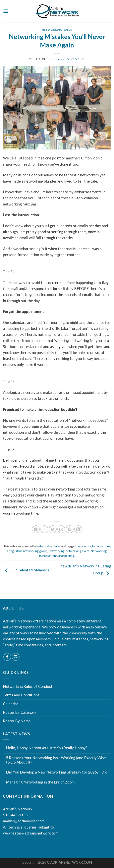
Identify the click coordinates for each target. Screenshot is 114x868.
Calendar (10, 703)
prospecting (66, 555)
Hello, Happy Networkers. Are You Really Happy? (46, 748)
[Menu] (6, 11)
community (84, 546)
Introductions (101, 546)
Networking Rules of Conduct (27, 686)
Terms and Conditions (21, 695)
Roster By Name (16, 721)
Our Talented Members (26, 570)
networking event (77, 551)
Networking (52, 29)
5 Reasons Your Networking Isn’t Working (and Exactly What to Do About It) (56, 760)
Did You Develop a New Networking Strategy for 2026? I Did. (57, 772)
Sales (68, 29)
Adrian (80, 58)
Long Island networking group (27, 551)
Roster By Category (19, 712)
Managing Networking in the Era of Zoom (40, 782)
